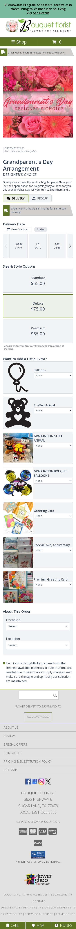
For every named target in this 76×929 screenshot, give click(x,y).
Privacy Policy (11, 914)
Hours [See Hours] (63, 925)
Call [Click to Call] (12, 925)
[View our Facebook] (28, 783)
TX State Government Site (56, 907)
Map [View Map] (38, 925)
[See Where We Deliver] (38, 716)
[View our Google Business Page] (35, 783)
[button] (38, 854)
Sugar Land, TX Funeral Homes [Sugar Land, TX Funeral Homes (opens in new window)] (25, 894)
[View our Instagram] (41, 783)
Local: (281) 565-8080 (38, 812)
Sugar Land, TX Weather (18, 907)
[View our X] (48, 783)
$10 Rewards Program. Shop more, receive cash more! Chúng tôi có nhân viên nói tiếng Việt (38, 9)
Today (40, 229)
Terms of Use (65, 914)
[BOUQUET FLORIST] (38, 32)
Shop (19, 42)
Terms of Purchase (39, 914)
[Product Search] (39, 695)
